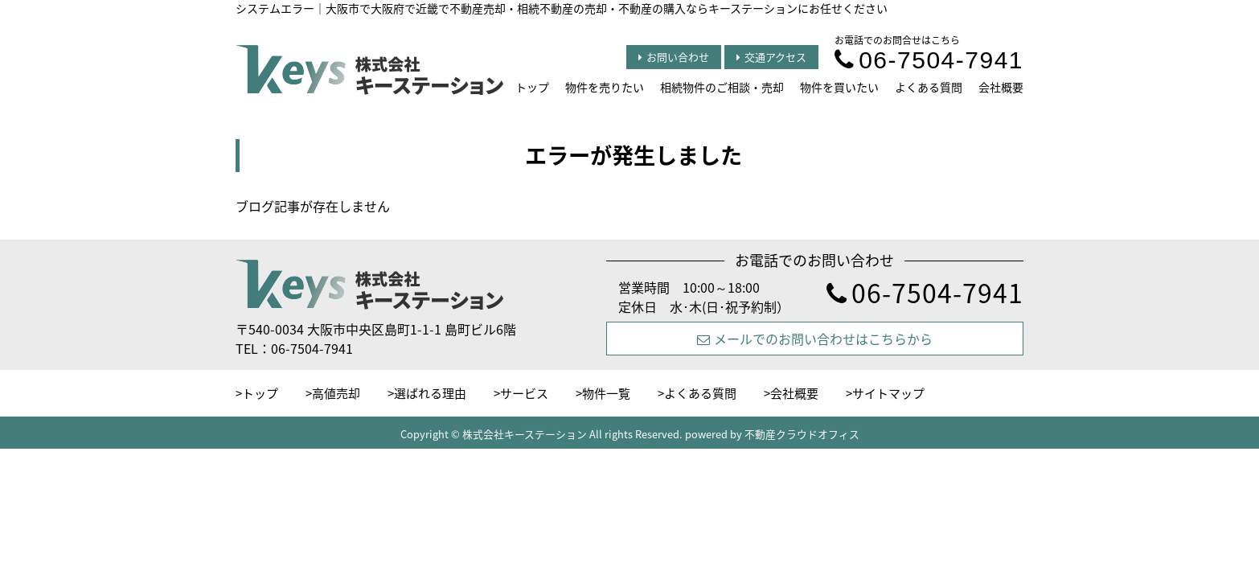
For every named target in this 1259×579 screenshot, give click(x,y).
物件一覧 (606, 393)
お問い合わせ (673, 56)
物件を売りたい (604, 87)
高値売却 (336, 393)
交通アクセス (771, 56)
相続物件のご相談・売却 (722, 87)
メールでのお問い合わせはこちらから (815, 338)
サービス (524, 393)
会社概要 (1000, 87)
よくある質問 (928, 87)
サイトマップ (888, 393)
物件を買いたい (839, 87)
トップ (532, 87)
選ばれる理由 (430, 393)
